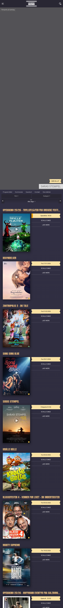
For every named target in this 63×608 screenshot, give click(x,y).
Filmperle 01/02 (46, 407)
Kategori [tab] (46, 196)
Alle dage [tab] (31, 200)
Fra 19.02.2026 (46, 550)
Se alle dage (46, 220)
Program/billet (7, 192)
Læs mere (46, 225)
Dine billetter (47, 192)
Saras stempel (51, 186)
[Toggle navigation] (3, 3)
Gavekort (29, 192)
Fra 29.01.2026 (46, 359)
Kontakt (37, 192)
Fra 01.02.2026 (46, 311)
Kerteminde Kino (31, 2)
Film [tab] (15, 196)
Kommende (19, 192)
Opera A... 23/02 (46, 598)
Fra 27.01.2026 (46, 263)
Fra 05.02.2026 (46, 455)
